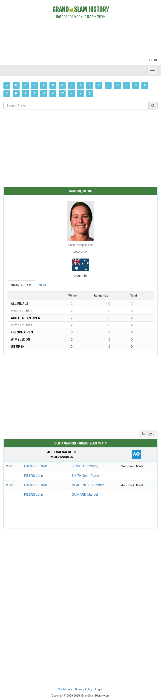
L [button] (108, 85)
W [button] (62, 93)
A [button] (7, 85)
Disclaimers (65, 689)
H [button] (71, 85)
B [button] (16, 85)
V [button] (53, 93)
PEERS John (33, 475)
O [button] (136, 85)
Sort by (148, 433)
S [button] (25, 93)
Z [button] (89, 93)
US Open (18, 346)
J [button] (89, 85)
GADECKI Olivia (36, 466)
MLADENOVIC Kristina (88, 485)
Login (98, 689)
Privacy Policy (83, 689)
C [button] (25, 85)
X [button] (71, 93)
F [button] (53, 85)
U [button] (44, 93)
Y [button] (80, 93)
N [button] (127, 85)
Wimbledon (20, 339)
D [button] (35, 85)
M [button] (117, 85)
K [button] (99, 85)
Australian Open (25, 318)
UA (156, 59)
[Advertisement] (80, 39)
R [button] (16, 93)
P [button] (145, 85)
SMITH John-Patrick (86, 475)
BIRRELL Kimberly (85, 466)
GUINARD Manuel (85, 494)
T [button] (34, 93)
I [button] (80, 85)
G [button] (62, 85)
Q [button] (7, 93)
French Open (22, 332)
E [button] (44, 85)
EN (150, 59)
